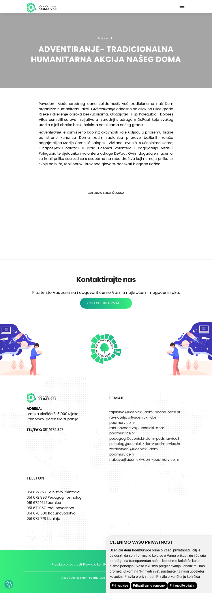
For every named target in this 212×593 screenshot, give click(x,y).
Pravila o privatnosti (139, 577)
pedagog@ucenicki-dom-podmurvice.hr (145, 438)
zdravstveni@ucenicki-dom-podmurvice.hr (134, 452)
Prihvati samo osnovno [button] (149, 585)
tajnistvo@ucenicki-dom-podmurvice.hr (144, 412)
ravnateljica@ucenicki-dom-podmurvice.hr (135, 420)
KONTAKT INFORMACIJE (106, 303)
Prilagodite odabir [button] (182, 585)
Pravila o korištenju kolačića (178, 577)
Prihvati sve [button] (120, 585)
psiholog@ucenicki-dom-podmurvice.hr (145, 443)
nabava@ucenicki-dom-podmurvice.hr (144, 459)
